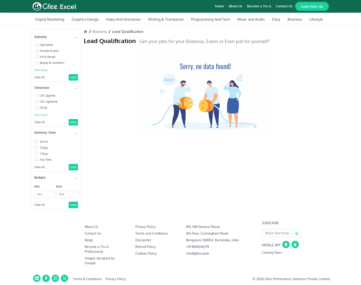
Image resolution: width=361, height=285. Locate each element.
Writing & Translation (166, 19)
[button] (297, 233)
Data (276, 19)
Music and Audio (251, 19)
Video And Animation (123, 19)
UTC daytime (47, 95)
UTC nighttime (49, 101)
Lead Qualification (127, 31)
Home (219, 6)
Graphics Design (85, 19)
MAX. (59, 186)
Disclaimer (143, 240)
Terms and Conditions (151, 233)
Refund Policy (145, 247)
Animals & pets (49, 50)
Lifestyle (316, 19)
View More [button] (41, 70)
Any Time (45, 159)
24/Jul (43, 107)
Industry (40, 37)
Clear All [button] (39, 77)
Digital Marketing (49, 19)
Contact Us (284, 6)
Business (295, 19)
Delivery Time (45, 132)
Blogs (89, 240)
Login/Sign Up (312, 6)
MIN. (37, 186)
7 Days (44, 153)
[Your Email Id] (277, 233)
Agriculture (46, 45)
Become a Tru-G (259, 6)
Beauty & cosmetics (52, 62)
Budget (39, 177)
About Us (235, 6)
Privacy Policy (145, 227)
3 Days (44, 147)
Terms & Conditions (87, 279)
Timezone (41, 88)
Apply (73, 77)
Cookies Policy (146, 253)
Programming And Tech (210, 19)
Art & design (47, 56)
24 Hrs (44, 141)
